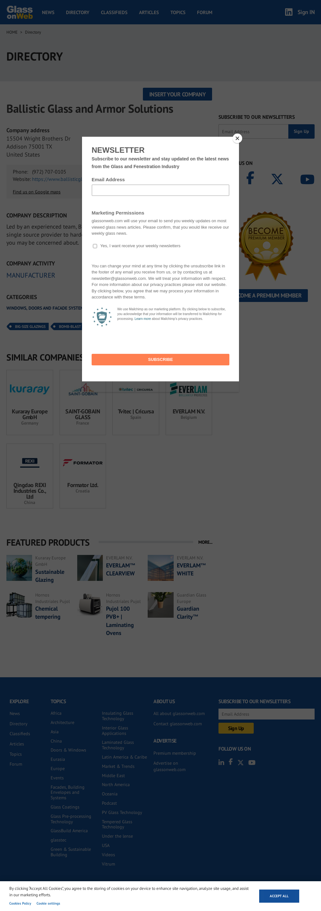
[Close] (237, 138)
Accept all (279, 896)
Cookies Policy (20, 903)
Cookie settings (48, 903)
